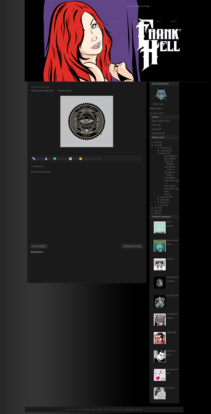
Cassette (170, 259)
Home (98, 21)
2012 (156, 208)
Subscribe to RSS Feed (92, 159)
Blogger (147, 6)
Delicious (39, 159)
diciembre (164, 148)
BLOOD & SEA (172, 296)
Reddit (74, 159)
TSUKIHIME (171, 332)
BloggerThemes (134, 409)
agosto (163, 200)
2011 (156, 211)
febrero (163, 202)
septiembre (164, 197)
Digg (50, 159)
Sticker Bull (156, 133)
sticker (68, 91)
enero (162, 205)
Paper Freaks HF (159, 121)
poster (154, 125)
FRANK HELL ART (92, 409)
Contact (100, 27)
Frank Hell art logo (40, 87)
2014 (156, 142)
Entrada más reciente (132, 246)
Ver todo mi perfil (156, 113)
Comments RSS (138, 21)
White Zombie (169, 186)
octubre (163, 153)
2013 (156, 145)
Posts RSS (116, 21)
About (174, 21)
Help (158, 21)
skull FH (167, 194)
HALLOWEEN (169, 159)
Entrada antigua (38, 246)
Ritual (166, 191)
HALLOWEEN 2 (170, 156)
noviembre (164, 151)
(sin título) (170, 388)
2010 (156, 213)
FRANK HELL (158, 104)
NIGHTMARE (169, 178)
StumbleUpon (62, 159)
